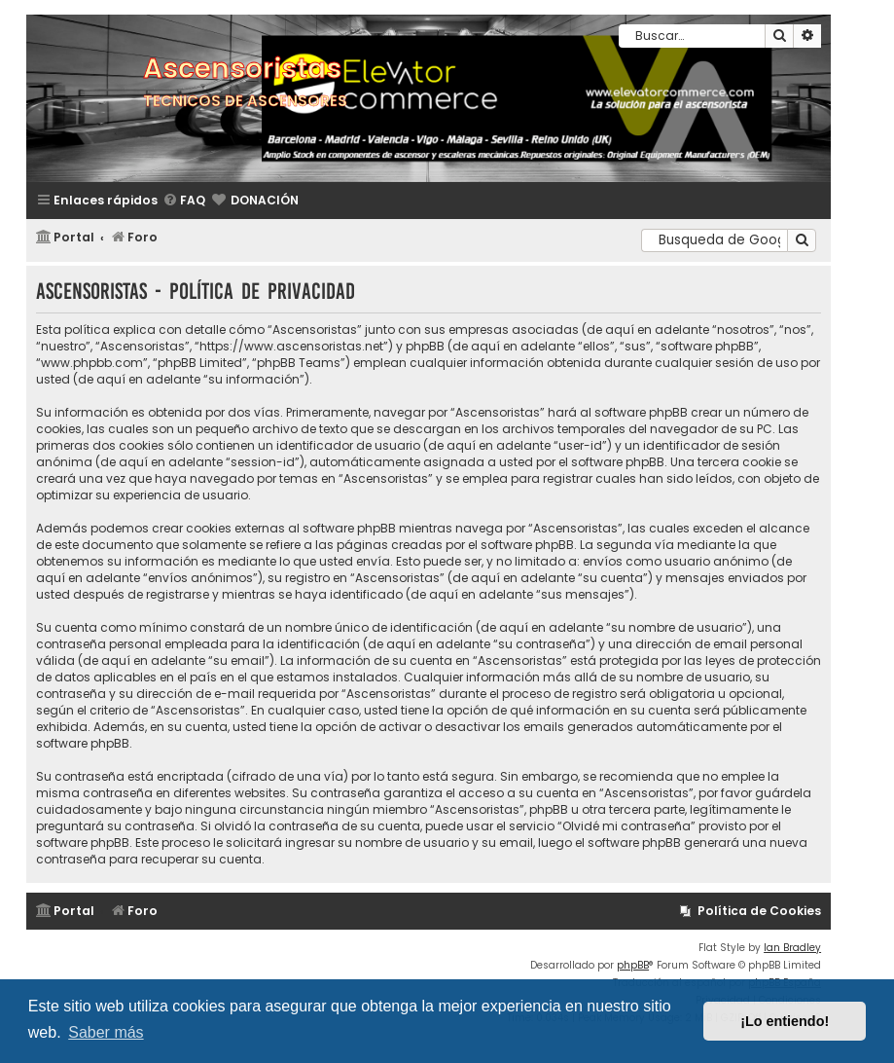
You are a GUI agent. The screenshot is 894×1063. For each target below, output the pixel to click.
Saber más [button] (105, 1032)
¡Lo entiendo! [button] (784, 1021)
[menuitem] (183, 201)
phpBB (633, 965)
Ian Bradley (792, 947)
